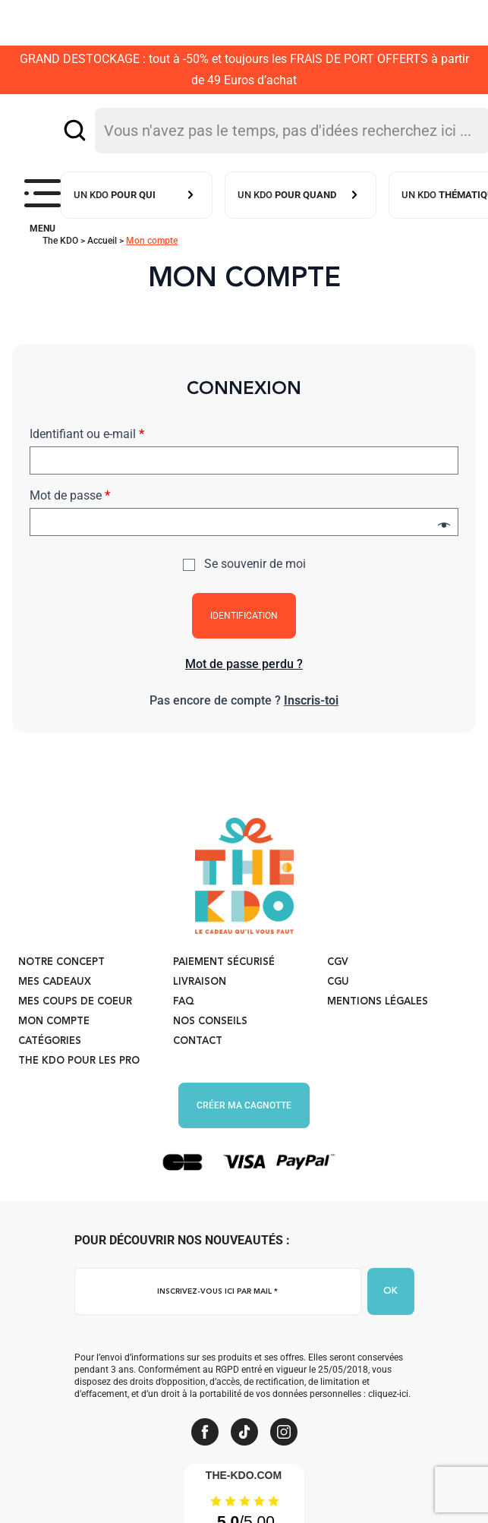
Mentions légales (377, 1002)
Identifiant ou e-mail (87, 434)
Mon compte (54, 1021)
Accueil (102, 240)
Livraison (199, 982)
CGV (337, 962)
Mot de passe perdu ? (244, 664)
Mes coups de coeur (75, 1002)
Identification (244, 615)
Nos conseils (210, 1021)
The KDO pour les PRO (79, 1061)
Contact (197, 1041)
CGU (338, 982)
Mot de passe (70, 495)
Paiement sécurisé (224, 962)
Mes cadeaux (54, 982)
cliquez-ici (388, 1394)
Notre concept (61, 962)
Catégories (49, 1041)
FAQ (183, 1002)
